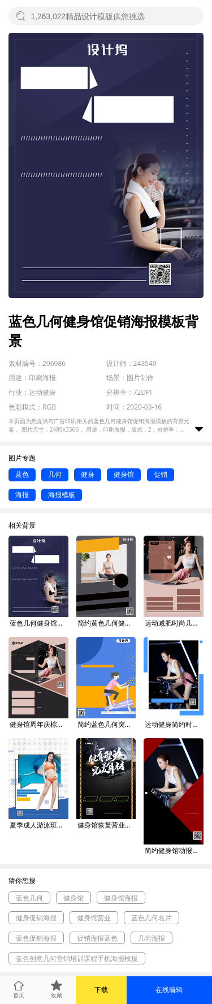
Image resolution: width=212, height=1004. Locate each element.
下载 (101, 989)
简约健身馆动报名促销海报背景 (174, 850)
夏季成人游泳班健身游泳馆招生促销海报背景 (39, 825)
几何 (55, 474)
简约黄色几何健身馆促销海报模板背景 (106, 623)
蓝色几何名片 (151, 918)
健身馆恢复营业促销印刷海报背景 (106, 825)
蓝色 (22, 474)
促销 (160, 474)
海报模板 (61, 494)
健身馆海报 (121, 898)
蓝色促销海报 (36, 938)
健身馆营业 (94, 918)
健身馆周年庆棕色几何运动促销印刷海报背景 (39, 724)
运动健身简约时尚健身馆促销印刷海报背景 (174, 724)
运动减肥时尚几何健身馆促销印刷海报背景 (174, 623)
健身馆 (124, 474)
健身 (87, 474)
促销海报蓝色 (97, 938)
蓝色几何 (29, 898)
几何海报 (151, 938)
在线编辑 (169, 989)
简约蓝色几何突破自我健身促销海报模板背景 (106, 724)
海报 (22, 494)
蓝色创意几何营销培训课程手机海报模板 (77, 958)
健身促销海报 (36, 918)
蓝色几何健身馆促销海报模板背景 (39, 623)
